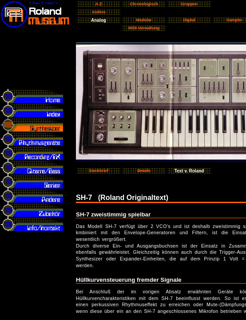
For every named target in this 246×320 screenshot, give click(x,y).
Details (144, 170)
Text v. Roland (189, 170)
